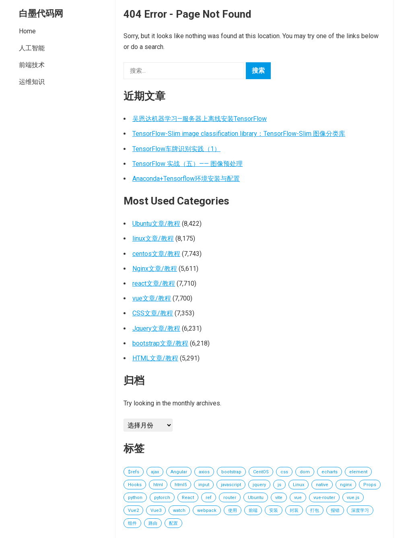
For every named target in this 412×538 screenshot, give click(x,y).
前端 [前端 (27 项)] (253, 510)
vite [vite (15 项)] (278, 497)
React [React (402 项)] (188, 497)
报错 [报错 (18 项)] (335, 510)
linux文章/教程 (153, 238)
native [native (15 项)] (322, 484)
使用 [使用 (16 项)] (232, 510)
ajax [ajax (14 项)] (155, 472)
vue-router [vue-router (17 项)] (324, 497)
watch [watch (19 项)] (179, 510)
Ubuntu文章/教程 (156, 223)
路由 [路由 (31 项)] (152, 523)
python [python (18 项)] (135, 497)
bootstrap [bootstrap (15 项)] (231, 472)
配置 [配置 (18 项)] (173, 523)
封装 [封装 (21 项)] (294, 510)
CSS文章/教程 (152, 313)
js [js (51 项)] (279, 484)
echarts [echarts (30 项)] (329, 472)
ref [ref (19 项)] (209, 497)
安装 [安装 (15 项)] (273, 510)
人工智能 (32, 48)
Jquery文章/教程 (156, 328)
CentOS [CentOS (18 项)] (261, 472)
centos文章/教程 (156, 254)
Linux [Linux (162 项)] (298, 484)
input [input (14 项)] (203, 484)
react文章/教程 (153, 283)
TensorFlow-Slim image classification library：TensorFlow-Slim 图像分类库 (238, 133)
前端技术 (32, 65)
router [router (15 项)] (229, 497)
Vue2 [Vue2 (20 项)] (133, 510)
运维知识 (32, 82)
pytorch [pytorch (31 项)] (162, 497)
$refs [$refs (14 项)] (133, 472)
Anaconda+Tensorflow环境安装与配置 (186, 178)
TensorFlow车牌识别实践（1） (176, 149)
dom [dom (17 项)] (305, 472)
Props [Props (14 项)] (369, 484)
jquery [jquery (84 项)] (259, 484)
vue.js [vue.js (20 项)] (353, 497)
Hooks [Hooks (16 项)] (135, 484)
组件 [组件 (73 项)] (132, 523)
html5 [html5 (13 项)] (181, 484)
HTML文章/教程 (155, 358)
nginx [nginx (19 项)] (346, 484)
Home (27, 31)
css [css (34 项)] (284, 472)
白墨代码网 (41, 13)
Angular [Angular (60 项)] (179, 472)
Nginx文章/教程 (154, 268)
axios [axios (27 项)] (204, 472)
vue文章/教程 (151, 298)
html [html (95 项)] (158, 484)
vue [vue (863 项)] (298, 497)
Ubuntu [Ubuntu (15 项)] (256, 497)
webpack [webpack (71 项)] (206, 510)
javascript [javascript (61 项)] (231, 484)
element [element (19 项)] (358, 472)
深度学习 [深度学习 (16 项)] (360, 510)
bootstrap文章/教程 (160, 343)
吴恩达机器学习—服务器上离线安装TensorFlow (199, 119)
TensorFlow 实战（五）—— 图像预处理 (187, 164)
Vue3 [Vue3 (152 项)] (155, 510)
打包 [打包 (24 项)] (314, 510)
